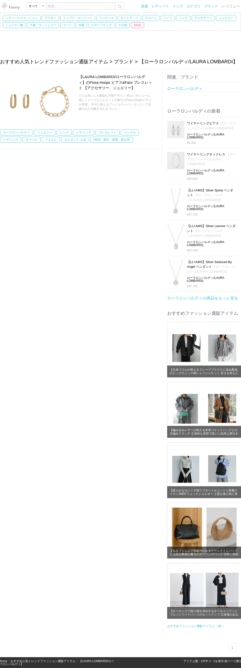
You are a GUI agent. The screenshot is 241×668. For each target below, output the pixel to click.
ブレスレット (107, 132)
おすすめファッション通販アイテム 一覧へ (195, 626)
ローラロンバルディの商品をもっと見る (202, 298)
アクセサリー (203, 18)
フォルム (51, 139)
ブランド (211, 6)
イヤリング (83, 132)
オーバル (31, 139)
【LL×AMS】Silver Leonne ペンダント (211, 230)
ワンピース (106, 18)
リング (64, 132)
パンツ (167, 18)
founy (3, 661)
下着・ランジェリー (43, 25)
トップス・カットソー (77, 18)
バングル (130, 132)
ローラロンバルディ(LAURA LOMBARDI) (205, 136)
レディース (160, 6)
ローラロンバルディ (16, 132)
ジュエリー (226, 18)
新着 (144, 6)
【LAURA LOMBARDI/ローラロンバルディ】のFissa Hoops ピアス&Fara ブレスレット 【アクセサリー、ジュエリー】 (115, 82)
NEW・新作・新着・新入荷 (111, 139)
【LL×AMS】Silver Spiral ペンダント (210, 195)
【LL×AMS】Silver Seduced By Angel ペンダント (211, 266)
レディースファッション (21, 18)
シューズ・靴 (14, 25)
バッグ (183, 18)
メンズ (178, 6)
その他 (122, 25)
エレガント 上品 (75, 139)
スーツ (67, 25)
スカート (151, 18)
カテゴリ (193, 6)
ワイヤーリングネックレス (211, 159)
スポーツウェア (101, 25)
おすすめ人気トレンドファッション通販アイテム (43, 661)
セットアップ (129, 18)
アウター (50, 18)
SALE (137, 25)
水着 (81, 25)
